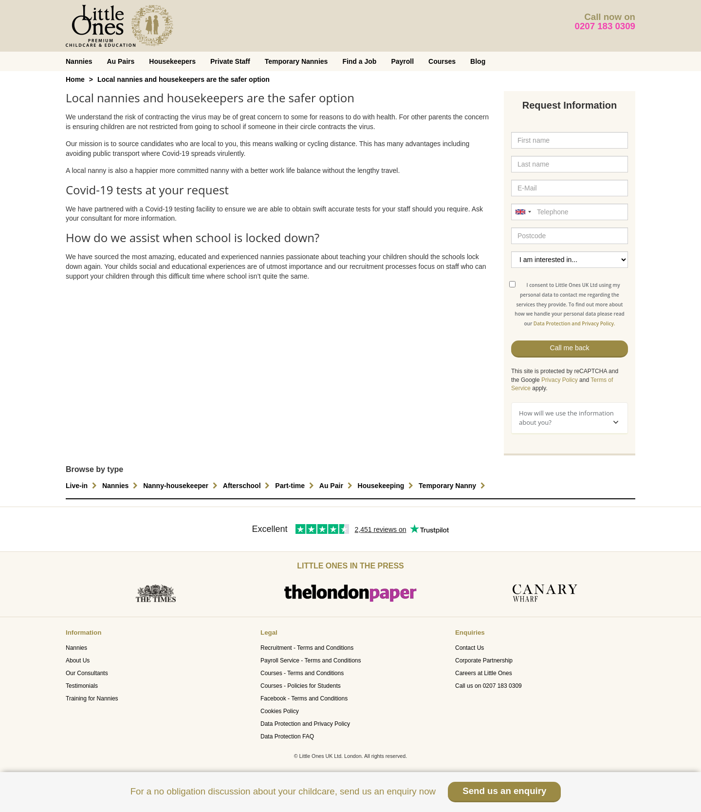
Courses (442, 61)
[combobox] (523, 212)
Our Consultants (87, 673)
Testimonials (82, 685)
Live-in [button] (82, 486)
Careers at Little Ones (483, 673)
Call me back (570, 348)
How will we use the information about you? (568, 418)
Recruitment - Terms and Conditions (306, 647)
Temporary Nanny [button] (453, 486)
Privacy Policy (559, 380)
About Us (78, 660)
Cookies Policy (279, 711)
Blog (477, 61)
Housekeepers (172, 61)
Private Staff (230, 61)
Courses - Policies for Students (300, 685)
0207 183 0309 (605, 26)
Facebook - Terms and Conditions (304, 698)
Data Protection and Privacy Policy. (574, 323)
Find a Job (359, 61)
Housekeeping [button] (387, 486)
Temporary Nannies (296, 61)
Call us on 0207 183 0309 (488, 685)
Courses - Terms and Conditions (302, 673)
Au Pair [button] (337, 486)
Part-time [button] (295, 486)
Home (75, 79)
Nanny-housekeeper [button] (181, 486)
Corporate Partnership (484, 660)
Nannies (79, 61)
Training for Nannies (92, 698)
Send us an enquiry (504, 791)
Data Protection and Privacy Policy (305, 723)
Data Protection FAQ (287, 736)
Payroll (402, 61)
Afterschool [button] (248, 486)
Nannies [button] (121, 486)
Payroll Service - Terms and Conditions (310, 660)
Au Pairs (120, 61)
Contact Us (469, 647)
